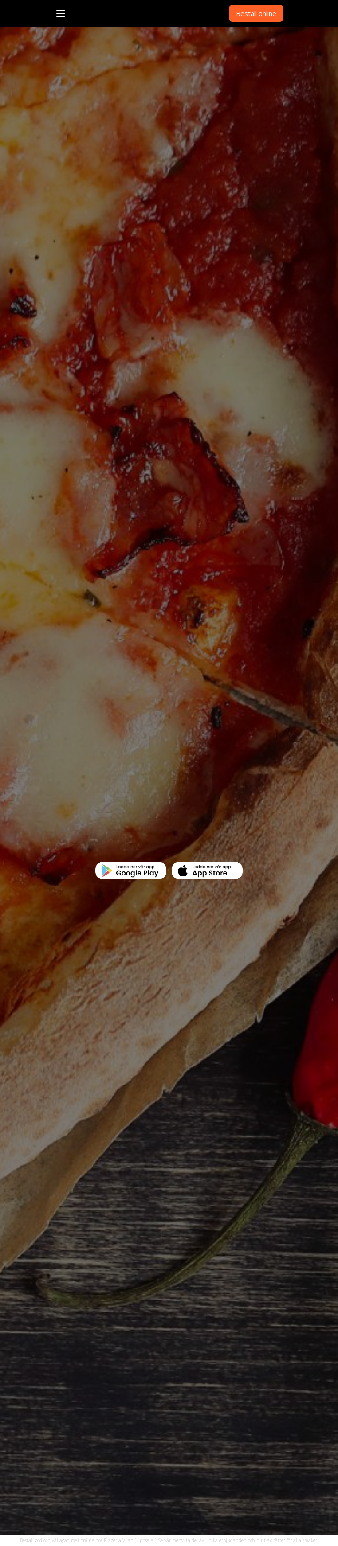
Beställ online (256, 13)
